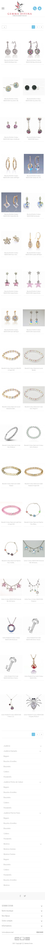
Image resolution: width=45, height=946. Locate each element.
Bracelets (7, 766)
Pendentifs (7, 777)
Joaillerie (7, 746)
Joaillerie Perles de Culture (13, 782)
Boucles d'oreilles (10, 761)
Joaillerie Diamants (10, 751)
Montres (7, 844)
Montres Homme (10, 849)
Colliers (6, 772)
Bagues (6, 756)
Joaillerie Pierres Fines (12, 813)
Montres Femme (9, 854)
